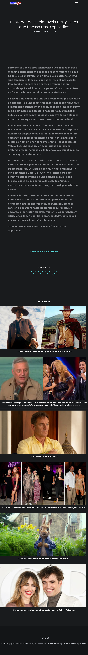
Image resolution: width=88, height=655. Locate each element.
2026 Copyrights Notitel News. (14, 643)
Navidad (83, 643)
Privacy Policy (54, 643)
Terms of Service (70, 643)
